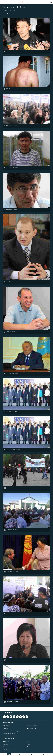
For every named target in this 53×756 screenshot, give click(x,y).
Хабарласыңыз (6, 725)
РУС (20, 754)
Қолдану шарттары (32, 725)
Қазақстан (5, 744)
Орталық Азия (6, 749)
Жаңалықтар (6, 741)
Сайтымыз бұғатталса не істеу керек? (12, 731)
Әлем (28, 746)
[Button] (5, 13)
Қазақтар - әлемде (7, 746)
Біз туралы (5, 728)
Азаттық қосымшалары (9, 733)
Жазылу (29, 731)
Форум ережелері (31, 728)
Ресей (28, 741)
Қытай (28, 744)
